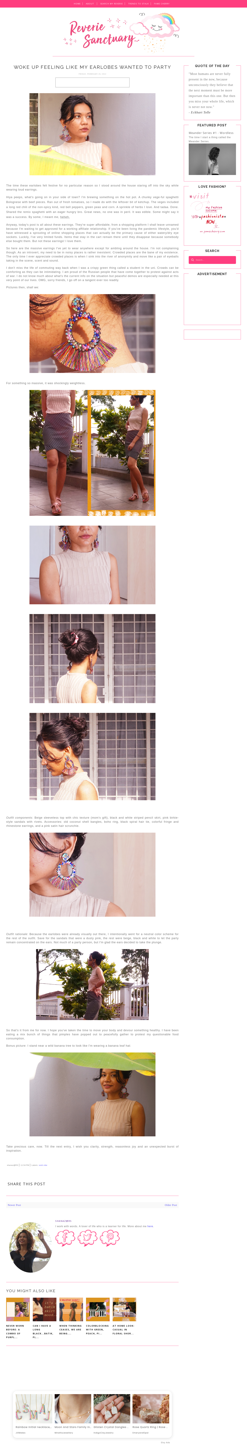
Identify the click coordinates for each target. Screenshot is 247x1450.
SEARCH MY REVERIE (111, 3)
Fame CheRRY (162, 3)
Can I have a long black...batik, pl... (43, 1331)
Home (77, 3)
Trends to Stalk (138, 3)
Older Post (171, 1205)
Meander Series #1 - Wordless (211, 133)
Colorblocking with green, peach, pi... (97, 1329)
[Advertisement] (92, 82)
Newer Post (14, 1205)
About (90, 3)
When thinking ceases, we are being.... (70, 1329)
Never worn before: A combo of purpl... (15, 1331)
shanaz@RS (63, 1220)
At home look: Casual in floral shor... (124, 1329)
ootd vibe (43, 1165)
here (150, 1226)
